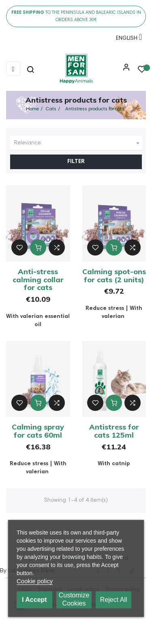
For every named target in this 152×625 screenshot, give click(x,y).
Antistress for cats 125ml (114, 431)
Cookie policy (35, 581)
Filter (76, 162)
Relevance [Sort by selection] (78, 143)
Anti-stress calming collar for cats (38, 279)
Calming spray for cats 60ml (38, 431)
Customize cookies (74, 599)
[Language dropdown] (127, 40)
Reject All (113, 599)
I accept (34, 599)
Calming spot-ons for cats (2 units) (114, 275)
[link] (76, 69)
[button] (124, 70)
